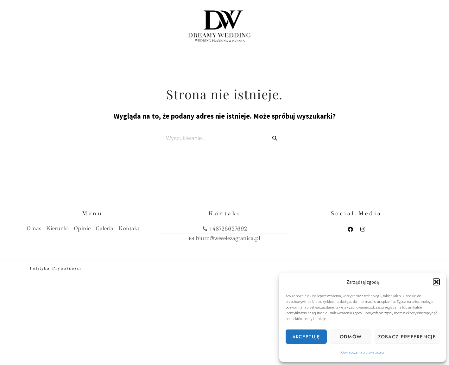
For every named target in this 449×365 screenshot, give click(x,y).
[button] (436, 282)
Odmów (351, 336)
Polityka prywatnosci (55, 267)
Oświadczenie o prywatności (362, 352)
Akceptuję (306, 336)
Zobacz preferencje (407, 336)
